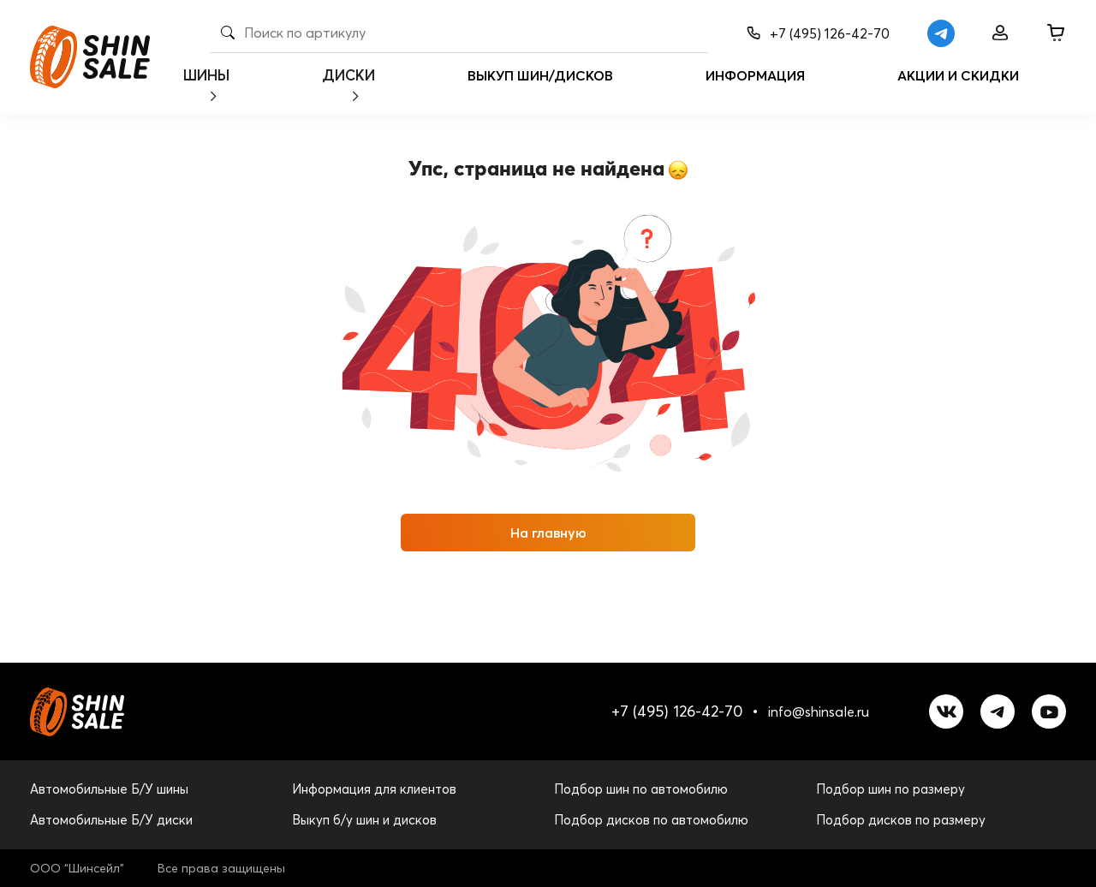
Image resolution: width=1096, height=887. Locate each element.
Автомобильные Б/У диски (111, 820)
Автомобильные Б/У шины (109, 789)
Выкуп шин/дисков (567, 89)
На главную (548, 532)
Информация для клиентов (374, 789)
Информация (781, 89)
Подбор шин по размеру (890, 789)
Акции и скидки (984, 89)
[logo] (90, 57)
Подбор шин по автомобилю (641, 789)
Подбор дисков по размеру (901, 820)
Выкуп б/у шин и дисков (364, 820)
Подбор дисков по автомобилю (651, 820)
